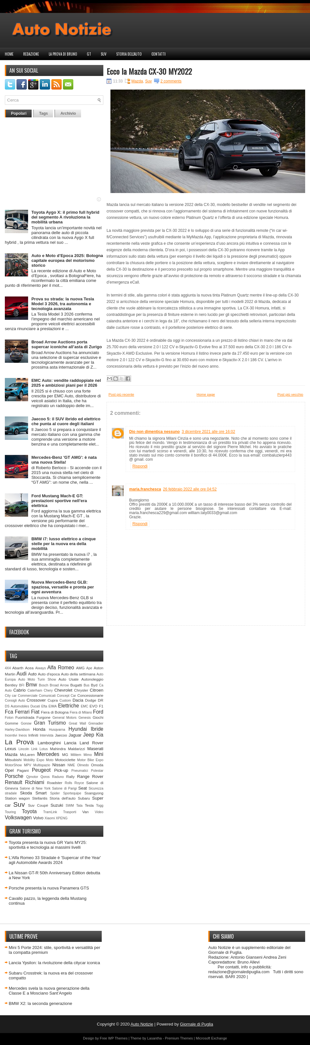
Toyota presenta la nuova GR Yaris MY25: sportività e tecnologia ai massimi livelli (48, 845)
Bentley (11, 685)
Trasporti (69, 812)
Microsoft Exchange (211, 1038)
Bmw (31, 684)
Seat (82, 788)
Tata (79, 805)
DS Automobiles (17, 706)
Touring (10, 812)
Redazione (31, 54)
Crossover (36, 700)
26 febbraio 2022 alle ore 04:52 (190, 489)
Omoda (97, 765)
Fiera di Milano (81, 712)
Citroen (96, 690)
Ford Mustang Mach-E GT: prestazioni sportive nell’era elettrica (59, 500)
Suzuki (56, 805)
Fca (9, 712)
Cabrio (19, 690)
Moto (49, 760)
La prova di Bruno (63, 54)
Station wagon (17, 798)
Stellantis (39, 798)
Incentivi (11, 735)
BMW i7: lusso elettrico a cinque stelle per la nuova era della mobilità (63, 543)
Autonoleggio (92, 679)
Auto (32, 674)
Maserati (95, 748)
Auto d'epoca (49, 674)
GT (89, 54)
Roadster (54, 783)
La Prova (19, 742)
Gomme (11, 723)
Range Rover (90, 776)
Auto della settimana (78, 674)
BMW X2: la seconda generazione (40, 1003)
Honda (39, 729)
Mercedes (48, 754)
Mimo (88, 755)
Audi (21, 673)
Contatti (158, 54)
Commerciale (27, 695)
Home (9, 54)
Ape (89, 668)
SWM (70, 805)
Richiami (34, 782)
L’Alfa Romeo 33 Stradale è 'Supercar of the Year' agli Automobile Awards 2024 (55, 860)
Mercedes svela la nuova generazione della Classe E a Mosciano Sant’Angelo (49, 991)
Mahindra (58, 749)
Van (85, 812)
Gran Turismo (50, 723)
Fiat (35, 712)
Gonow (26, 723)
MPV (27, 765)
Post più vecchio (290, 394)
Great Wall (77, 723)
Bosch (43, 685)
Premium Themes (179, 1038)
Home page (206, 394)
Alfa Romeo (60, 667)
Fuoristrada (24, 717)
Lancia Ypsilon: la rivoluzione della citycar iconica (54, 962)
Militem (76, 755)
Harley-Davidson (17, 729)
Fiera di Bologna (55, 712)
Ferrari (22, 712)
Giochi (98, 717)
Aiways (40, 668)
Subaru (84, 798)
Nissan (58, 764)
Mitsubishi (13, 760)
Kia (99, 735)
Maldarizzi (76, 749)
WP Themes (118, 1038)
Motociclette (65, 760)
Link (34, 749)
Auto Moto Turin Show (37, 679)
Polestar (97, 770)
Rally (70, 776)
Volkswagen (18, 817)
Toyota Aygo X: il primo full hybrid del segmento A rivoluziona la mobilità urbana (65, 217)
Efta (44, 706)
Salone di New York (35, 788)
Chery (48, 690)
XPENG (61, 818)
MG (65, 754)
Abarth (17, 668)
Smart (41, 793)
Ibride (97, 729)
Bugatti (76, 685)
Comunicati (47, 695)
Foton (9, 717)
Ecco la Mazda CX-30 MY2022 (149, 71)
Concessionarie (90, 695)
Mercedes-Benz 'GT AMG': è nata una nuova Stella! (64, 460)
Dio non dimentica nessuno (154, 431)
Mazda (11, 754)
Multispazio (41, 765)
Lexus (10, 748)
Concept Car (66, 695)
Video (99, 812)
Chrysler (81, 690)
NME (71, 765)
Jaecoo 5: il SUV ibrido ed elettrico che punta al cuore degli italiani (65, 421)
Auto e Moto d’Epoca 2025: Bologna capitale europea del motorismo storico (67, 260)
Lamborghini (49, 742)
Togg (100, 805)
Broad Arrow (59, 685)
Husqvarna (57, 729)
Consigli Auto (15, 700)
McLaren (27, 754)
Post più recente (121, 394)
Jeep (88, 735)
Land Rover (91, 742)
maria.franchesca (145, 489)
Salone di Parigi (64, 788)
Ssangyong (94, 793)
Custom (65, 700)
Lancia (70, 742)
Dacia (78, 700)
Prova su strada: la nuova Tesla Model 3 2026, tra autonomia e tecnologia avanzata (62, 303)
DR (100, 700)
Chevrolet (63, 690)
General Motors (65, 717)
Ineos (23, 735)
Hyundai (77, 729)
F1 (101, 706)
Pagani (23, 770)
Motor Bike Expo (90, 760)
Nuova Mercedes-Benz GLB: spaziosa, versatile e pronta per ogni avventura (62, 587)
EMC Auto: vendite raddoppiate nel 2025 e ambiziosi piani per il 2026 (66, 383)
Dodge (90, 700)
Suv (104, 54)
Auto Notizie (141, 1024)
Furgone (43, 717)
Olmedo (83, 765)
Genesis (84, 717)
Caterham (34, 690)
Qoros (45, 777)
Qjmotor (32, 777)
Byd (94, 685)
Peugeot (41, 770)
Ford (98, 712)
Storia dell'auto (129, 54)
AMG (80, 668)
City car (10, 695)
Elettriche (68, 705)
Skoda (26, 793)
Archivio (68, 113)
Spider (55, 793)
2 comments (170, 81)
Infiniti (33, 735)
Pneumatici (79, 770)
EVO (93, 706)
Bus (86, 685)
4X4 (8, 668)
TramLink (50, 812)
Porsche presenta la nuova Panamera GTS (49, 888)
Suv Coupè (38, 805)
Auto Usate (68, 679)
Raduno (58, 777)
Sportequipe (72, 793)
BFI (21, 685)
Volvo (38, 817)
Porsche (14, 776)
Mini (98, 754)
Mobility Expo (34, 760)
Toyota (29, 811)
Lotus (44, 749)
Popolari (18, 113)
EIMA (52, 706)
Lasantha (154, 1038)
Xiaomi (50, 818)
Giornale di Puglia (196, 1024)
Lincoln (23, 749)
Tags (43, 113)
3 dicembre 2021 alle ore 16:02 (208, 431)
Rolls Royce (74, 783)
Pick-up (61, 770)
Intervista (46, 735)
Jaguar (75, 735)
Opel (9, 770)
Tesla (89, 805)
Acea (29, 668)
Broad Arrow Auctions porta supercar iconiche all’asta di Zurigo (66, 344)
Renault (13, 782)
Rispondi (140, 466)
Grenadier (95, 723)
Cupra (52, 700)
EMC (84, 706)
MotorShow (13, 765)
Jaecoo (61, 735)
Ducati (35, 706)
